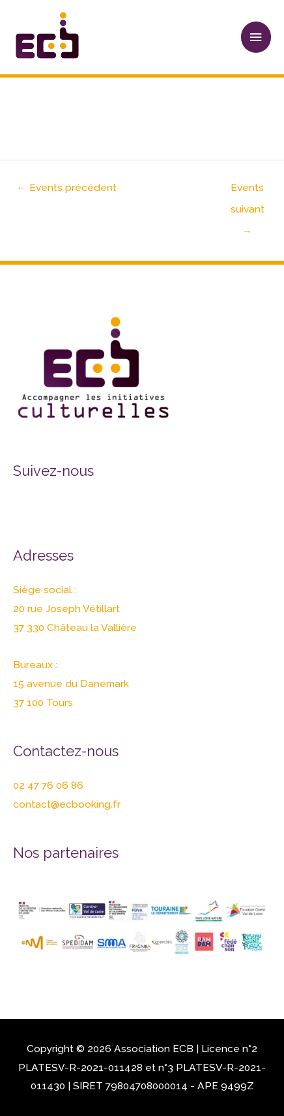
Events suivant (247, 190)
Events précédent (66, 187)
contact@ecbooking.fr (67, 804)
